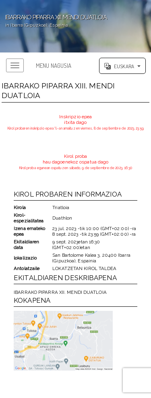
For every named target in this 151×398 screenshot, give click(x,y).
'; (75, 26)
